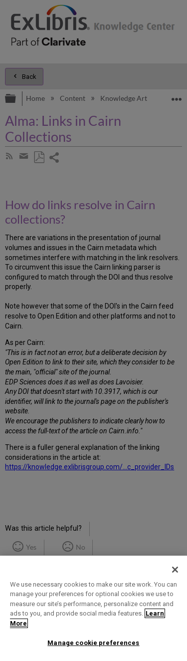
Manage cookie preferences (93, 643)
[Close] (175, 570)
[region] (93, 608)
